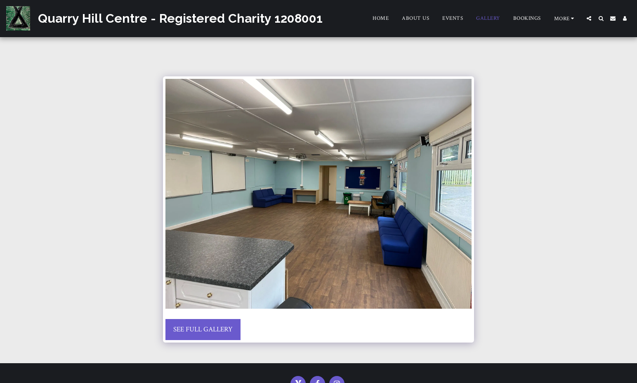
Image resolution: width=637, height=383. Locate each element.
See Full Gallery (203, 329)
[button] (589, 18)
